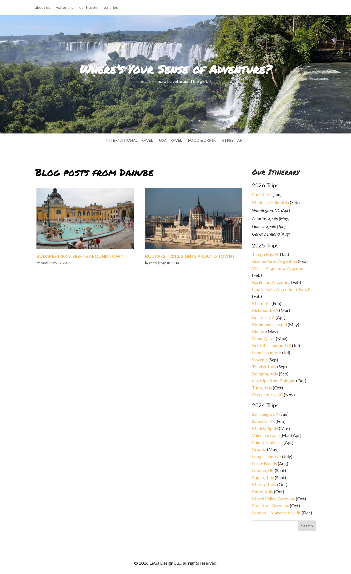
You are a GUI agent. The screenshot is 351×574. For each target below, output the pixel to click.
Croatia (259, 449)
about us (42, 7)
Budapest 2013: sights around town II (81, 256)
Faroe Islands (264, 463)
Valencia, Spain (266, 435)
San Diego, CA (265, 414)
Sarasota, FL (263, 421)
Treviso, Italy (264, 366)
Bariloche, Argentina (271, 282)
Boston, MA (263, 317)
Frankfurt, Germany (270, 505)
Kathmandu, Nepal (269, 324)
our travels (88, 7)
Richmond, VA (265, 310)
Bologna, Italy (265, 373)
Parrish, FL (262, 194)
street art (233, 140)
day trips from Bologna (273, 380)
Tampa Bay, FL (265, 254)
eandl (44, 263)
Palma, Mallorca (267, 442)
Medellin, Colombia (270, 202)
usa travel (170, 140)
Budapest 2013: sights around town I (189, 256)
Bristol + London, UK (271, 345)
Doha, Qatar (263, 338)
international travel (129, 140)
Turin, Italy (262, 387)
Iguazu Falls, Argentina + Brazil (281, 289)
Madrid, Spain (265, 428)
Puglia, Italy (263, 477)
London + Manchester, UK (277, 512)
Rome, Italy (262, 491)
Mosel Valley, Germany (273, 498)
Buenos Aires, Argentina (274, 261)
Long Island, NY (266, 352)
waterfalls (64, 7)
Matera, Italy (264, 484)
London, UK (263, 470)
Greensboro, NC (267, 394)
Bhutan (258, 331)
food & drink (202, 140)
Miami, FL (261, 303)
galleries (111, 7)
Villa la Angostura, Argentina (278, 268)
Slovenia (260, 359)
